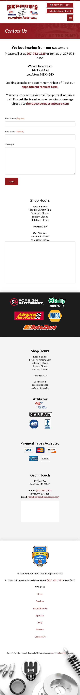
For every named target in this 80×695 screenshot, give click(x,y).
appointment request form (39, 87)
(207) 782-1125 (44, 490)
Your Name (15, 118)
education (61, 653)
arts (52, 653)
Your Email (14, 131)
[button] (70, 17)
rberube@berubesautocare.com (47, 103)
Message (9, 144)
